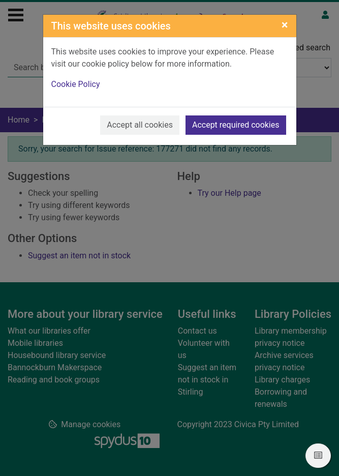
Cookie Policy (75, 84)
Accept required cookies (236, 125)
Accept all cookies (140, 125)
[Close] (284, 25)
